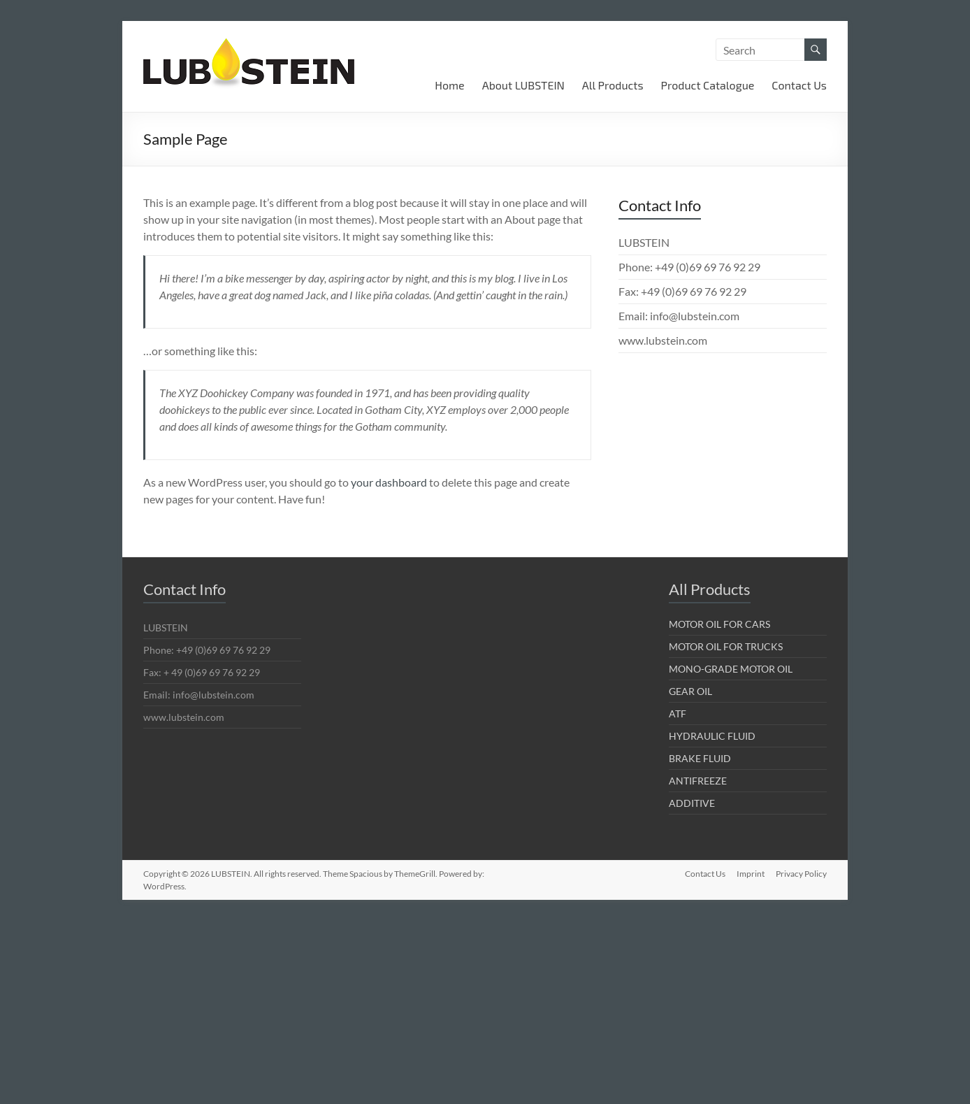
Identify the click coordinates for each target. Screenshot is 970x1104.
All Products (613, 85)
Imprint (751, 873)
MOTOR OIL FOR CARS (719, 624)
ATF (677, 713)
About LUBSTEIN (523, 85)
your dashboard (389, 482)
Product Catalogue (708, 85)
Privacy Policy (801, 873)
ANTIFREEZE (698, 781)
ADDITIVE (692, 803)
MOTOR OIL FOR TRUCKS (726, 646)
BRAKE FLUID (700, 758)
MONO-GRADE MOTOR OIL (730, 669)
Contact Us (799, 85)
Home (449, 85)
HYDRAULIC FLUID (712, 736)
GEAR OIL (690, 691)
